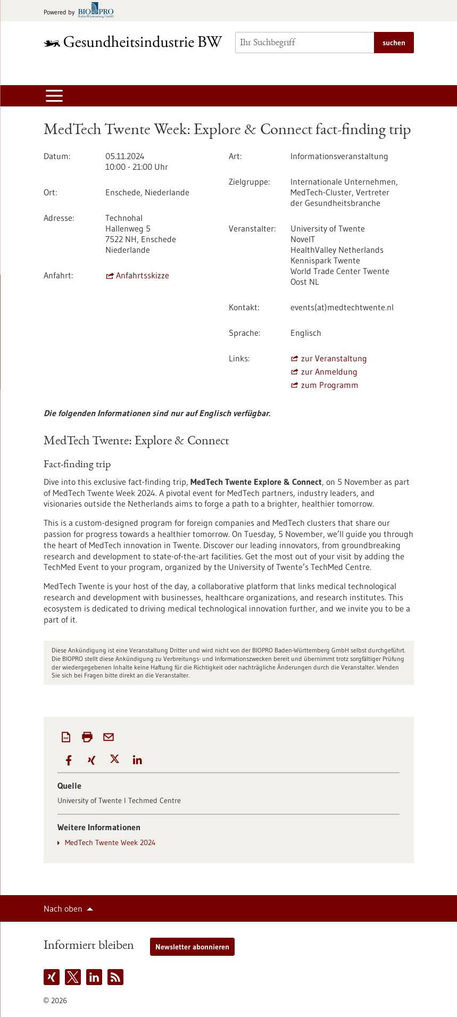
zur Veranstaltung (334, 358)
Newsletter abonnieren (192, 947)
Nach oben (63, 908)
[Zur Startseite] (133, 41)
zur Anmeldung (329, 371)
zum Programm (330, 384)
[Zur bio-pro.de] (82, 11)
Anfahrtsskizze (142, 275)
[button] (69, 760)
